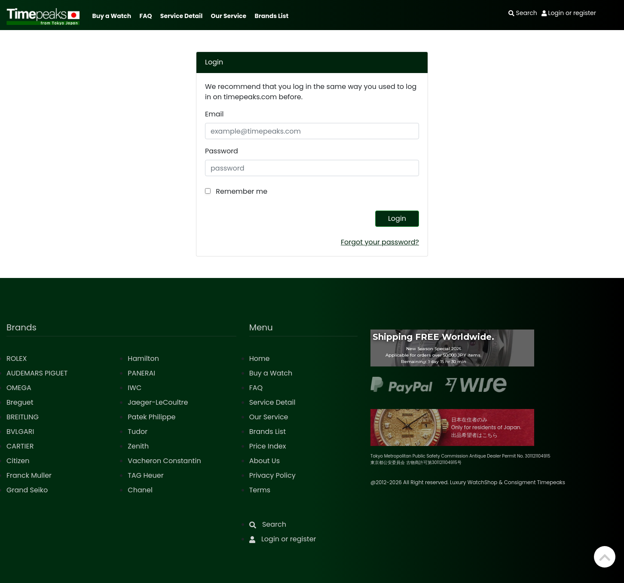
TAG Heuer (145, 475)
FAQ (146, 16)
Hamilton (143, 358)
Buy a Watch (111, 16)
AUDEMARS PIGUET (36, 373)
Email (214, 114)
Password (221, 151)
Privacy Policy (272, 475)
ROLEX (16, 358)
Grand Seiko (27, 490)
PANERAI (141, 373)
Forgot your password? (380, 242)
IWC (134, 388)
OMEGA (18, 388)
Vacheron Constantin (164, 461)
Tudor (137, 431)
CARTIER (20, 446)
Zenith (138, 446)
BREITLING (22, 417)
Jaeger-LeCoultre (158, 402)
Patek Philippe (151, 417)
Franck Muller (29, 475)
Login (397, 218)
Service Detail (181, 16)
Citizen (18, 461)
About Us (264, 461)
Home (259, 358)
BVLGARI (20, 431)
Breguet (20, 402)
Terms (259, 490)
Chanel (140, 490)
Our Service (229, 16)
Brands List (271, 16)
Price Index (267, 446)
